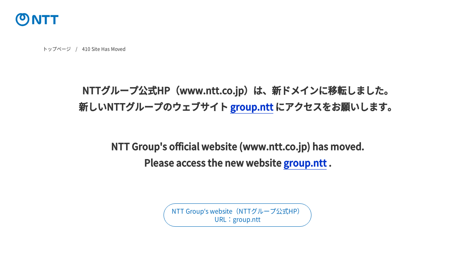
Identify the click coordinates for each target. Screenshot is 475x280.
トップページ (57, 49)
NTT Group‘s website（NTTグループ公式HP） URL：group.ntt (237, 215)
